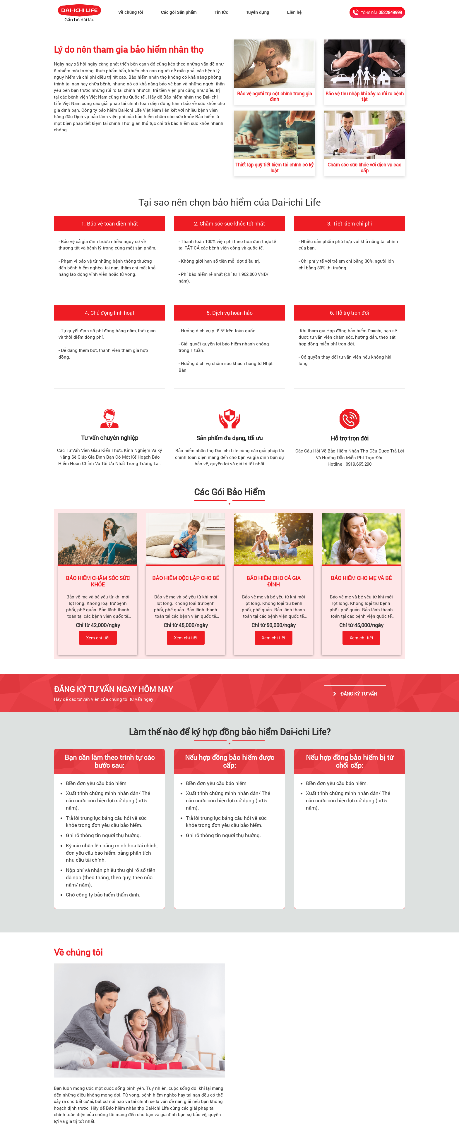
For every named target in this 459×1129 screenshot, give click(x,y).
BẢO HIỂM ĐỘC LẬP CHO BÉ (185, 578)
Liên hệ (295, 12)
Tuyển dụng (259, 12)
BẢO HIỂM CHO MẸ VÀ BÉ (361, 578)
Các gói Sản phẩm (180, 12)
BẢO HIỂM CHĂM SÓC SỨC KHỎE (98, 581)
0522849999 (390, 12)
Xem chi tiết (98, 638)
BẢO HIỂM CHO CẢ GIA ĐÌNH (274, 581)
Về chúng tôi (131, 12)
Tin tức (222, 12)
